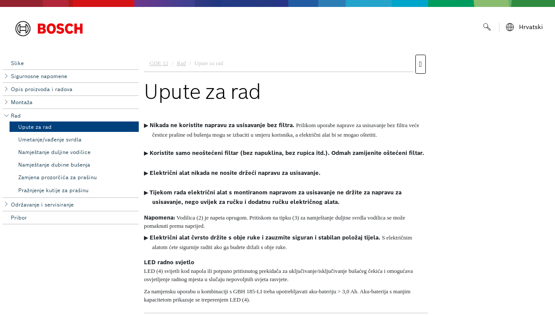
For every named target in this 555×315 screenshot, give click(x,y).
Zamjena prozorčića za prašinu (57, 177)
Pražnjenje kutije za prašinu (53, 190)
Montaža (22, 102)
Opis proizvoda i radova (41, 89)
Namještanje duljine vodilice (54, 152)
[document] (347, 182)
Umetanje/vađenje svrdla (50, 139)
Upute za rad (35, 127)
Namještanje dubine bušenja (54, 164)
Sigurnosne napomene (39, 76)
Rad (16, 115)
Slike (17, 63)
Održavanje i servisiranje (42, 204)
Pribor (19, 217)
